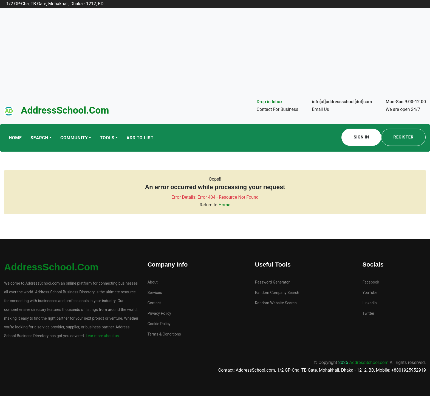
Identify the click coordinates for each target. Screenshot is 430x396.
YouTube (370, 292)
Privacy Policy (159, 313)
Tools (107, 137)
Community (74, 137)
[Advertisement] (215, 57)
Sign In (361, 137)
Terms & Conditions (164, 334)
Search (39, 137)
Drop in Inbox (269, 101)
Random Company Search (277, 292)
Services (155, 292)
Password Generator (272, 282)
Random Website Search (276, 303)
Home (15, 137)
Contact (154, 303)
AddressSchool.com (65, 110)
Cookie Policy (159, 324)
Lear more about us (102, 336)
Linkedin (370, 303)
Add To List (139, 137)
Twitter (368, 313)
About (153, 282)
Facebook (371, 282)
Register (404, 137)
